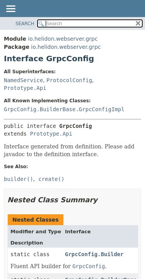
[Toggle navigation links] (10, 9)
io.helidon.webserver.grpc (62, 39)
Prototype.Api (25, 88)
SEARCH (24, 23)
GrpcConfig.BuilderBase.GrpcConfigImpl (64, 109)
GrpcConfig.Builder (94, 254)
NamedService (23, 80)
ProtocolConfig (69, 80)
